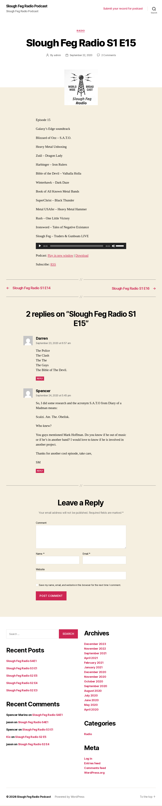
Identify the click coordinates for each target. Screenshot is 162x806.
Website (40, 569)
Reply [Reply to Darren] (40, 379)
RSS (53, 265)
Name (40, 554)
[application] (81, 246)
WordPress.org (94, 773)
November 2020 (95, 677)
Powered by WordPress (70, 797)
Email (86, 554)
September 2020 (95, 686)
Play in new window (61, 256)
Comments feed (95, 768)
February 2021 (94, 663)
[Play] (39, 246)
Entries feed (92, 763)
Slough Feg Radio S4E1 (21, 661)
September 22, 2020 (81, 55)
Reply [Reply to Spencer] (40, 471)
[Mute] (113, 246)
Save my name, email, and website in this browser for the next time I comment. (80, 585)
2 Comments (109, 55)
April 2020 (91, 710)
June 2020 (91, 700)
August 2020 (93, 691)
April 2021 (91, 658)
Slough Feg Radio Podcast (28, 6)
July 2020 (91, 696)
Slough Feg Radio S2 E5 (22, 676)
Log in (88, 759)
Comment (41, 523)
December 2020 (95, 672)
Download (83, 256)
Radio (81, 31)
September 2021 (95, 653)
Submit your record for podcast (123, 8)
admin (56, 55)
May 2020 (91, 705)
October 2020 (93, 682)
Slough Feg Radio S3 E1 (21, 668)
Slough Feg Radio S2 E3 (22, 690)
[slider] (76, 246)
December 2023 (95, 644)
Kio (8, 737)
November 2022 (95, 649)
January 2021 (93, 667)
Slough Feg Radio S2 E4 (22, 683)
